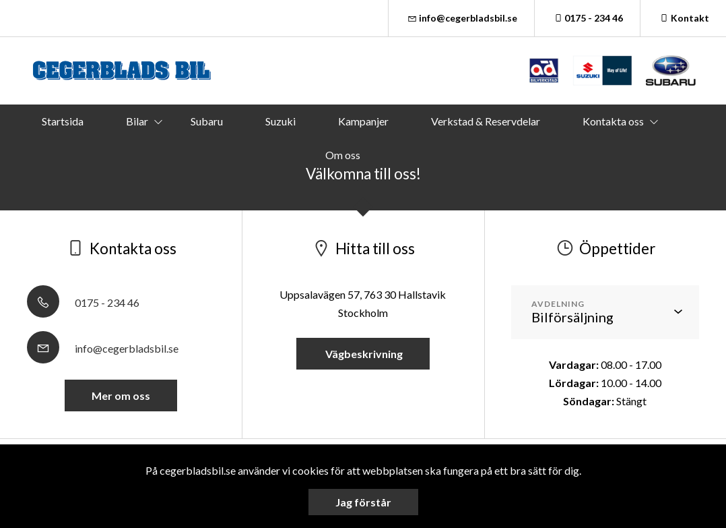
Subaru (207, 121)
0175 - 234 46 (588, 18)
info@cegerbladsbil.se (461, 18)
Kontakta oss (613, 121)
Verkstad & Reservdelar (485, 121)
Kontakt (683, 18)
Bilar (137, 121)
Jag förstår (363, 502)
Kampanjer (363, 121)
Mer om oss (121, 395)
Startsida (63, 121)
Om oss (342, 154)
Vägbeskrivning (363, 353)
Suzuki (280, 121)
